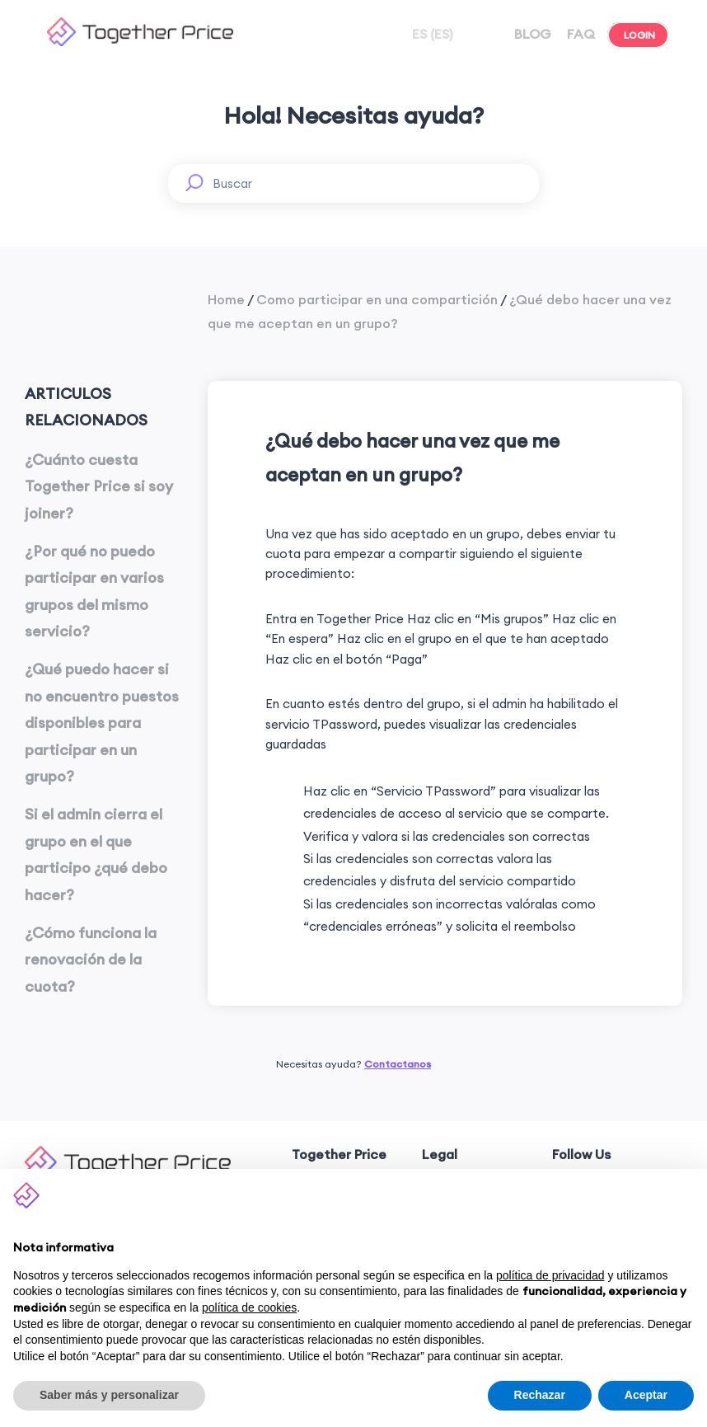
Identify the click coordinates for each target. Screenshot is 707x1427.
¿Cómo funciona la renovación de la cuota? (91, 959)
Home (226, 299)
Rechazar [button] (539, 1394)
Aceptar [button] (646, 1394)
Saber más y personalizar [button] (109, 1394)
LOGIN (638, 35)
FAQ (579, 34)
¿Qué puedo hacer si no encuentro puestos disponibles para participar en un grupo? (102, 723)
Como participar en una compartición (377, 299)
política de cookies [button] (249, 1307)
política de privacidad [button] (550, 1275)
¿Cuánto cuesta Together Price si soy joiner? (99, 486)
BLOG (531, 34)
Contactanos (397, 1064)
